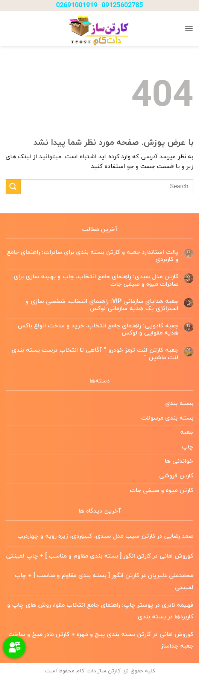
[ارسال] (13, 186)
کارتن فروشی (176, 476)
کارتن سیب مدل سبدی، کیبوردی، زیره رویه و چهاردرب (86, 536)
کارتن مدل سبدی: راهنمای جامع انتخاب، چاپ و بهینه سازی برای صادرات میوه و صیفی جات (96, 280)
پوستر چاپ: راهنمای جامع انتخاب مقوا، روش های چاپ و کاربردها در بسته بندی (100, 611)
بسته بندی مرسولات (167, 418)
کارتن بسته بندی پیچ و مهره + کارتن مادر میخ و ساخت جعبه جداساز (100, 640)
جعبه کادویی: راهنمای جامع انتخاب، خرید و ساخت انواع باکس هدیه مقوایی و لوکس (98, 329)
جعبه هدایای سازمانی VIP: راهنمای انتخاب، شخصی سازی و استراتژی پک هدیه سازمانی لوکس (102, 305)
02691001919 (76, 5)
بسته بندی (179, 403)
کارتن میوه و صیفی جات (161, 490)
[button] (188, 28)
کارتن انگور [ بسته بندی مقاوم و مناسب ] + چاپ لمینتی (78, 556)
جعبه (186, 432)
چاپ (187, 447)
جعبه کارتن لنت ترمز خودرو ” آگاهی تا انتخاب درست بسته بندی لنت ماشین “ (95, 354)
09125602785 (122, 5)
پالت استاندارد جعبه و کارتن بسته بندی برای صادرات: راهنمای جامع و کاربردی (92, 256)
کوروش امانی (176, 556)
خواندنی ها (179, 461)
